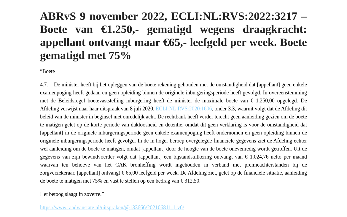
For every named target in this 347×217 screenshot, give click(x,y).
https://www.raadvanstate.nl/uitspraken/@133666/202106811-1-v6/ (112, 207)
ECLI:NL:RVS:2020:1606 (184, 109)
